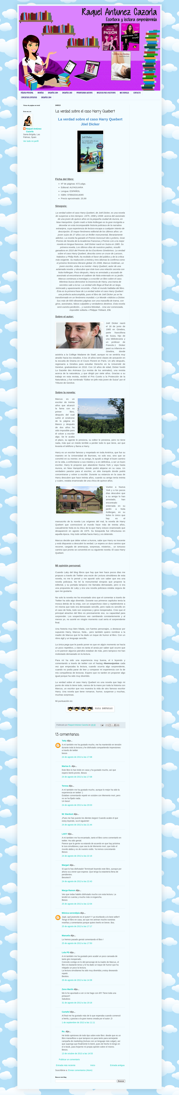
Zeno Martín (67, 989)
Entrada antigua (117, 1065)
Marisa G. (66, 766)
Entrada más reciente (65, 1065)
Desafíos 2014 (53, 93)
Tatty (64, 741)
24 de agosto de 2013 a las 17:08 (77, 757)
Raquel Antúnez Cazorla (33, 130)
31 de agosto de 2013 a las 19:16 (77, 1003)
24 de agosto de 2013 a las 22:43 (77, 881)
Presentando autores (84, 93)
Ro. (63, 1031)
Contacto (137, 93)
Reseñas (41, 93)
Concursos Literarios (29, 97)
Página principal (27, 93)
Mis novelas (124, 93)
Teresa (65, 786)
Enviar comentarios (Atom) (80, 1070)
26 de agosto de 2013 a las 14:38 (77, 980)
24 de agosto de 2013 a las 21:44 (77, 825)
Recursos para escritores (106, 93)
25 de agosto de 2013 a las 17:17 (77, 926)
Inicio (92, 1065)
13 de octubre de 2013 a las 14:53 (77, 1053)
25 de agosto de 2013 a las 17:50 (77, 943)
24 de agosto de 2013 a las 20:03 (77, 805)
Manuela (66, 935)
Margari (65, 865)
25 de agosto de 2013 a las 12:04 (77, 904)
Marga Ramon (68, 890)
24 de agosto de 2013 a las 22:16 (77, 856)
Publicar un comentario (69, 1059)
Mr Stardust (67, 814)
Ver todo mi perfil (30, 141)
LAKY (64, 834)
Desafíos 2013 (67, 93)
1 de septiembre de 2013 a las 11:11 (78, 1022)
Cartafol (66, 1012)
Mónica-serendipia (71, 913)
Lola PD (65, 952)
